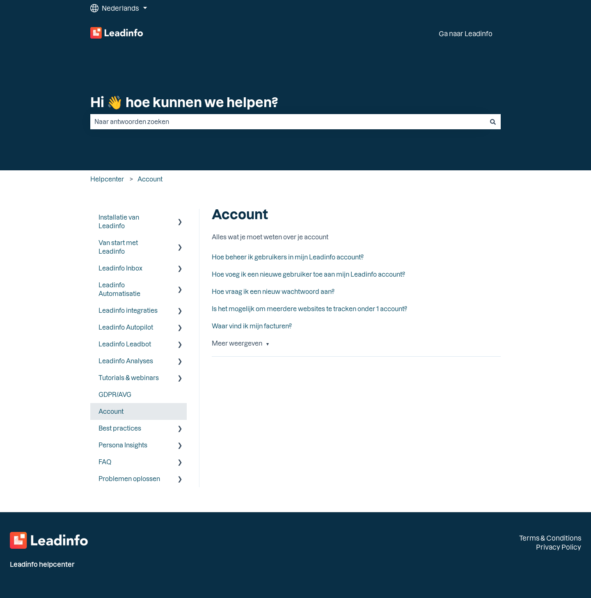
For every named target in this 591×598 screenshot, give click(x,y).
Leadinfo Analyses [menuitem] (125, 360)
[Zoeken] (493, 121)
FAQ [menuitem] (104, 461)
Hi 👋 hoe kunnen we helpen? (184, 102)
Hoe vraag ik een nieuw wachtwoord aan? (273, 291)
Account (150, 179)
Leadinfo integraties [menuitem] (128, 310)
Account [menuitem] (111, 411)
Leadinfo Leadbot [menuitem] (124, 344)
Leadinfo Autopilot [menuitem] (125, 327)
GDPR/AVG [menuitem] (114, 394)
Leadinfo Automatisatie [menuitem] (119, 289)
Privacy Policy (558, 547)
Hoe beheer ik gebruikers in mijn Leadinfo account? (288, 257)
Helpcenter (107, 179)
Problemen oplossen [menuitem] (129, 478)
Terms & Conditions (550, 538)
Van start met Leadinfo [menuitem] (118, 247)
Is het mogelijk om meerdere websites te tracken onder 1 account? (309, 308)
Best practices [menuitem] (119, 428)
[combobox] (287, 121)
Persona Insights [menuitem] (122, 445)
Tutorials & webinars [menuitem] (128, 377)
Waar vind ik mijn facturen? (252, 326)
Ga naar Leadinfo (465, 33)
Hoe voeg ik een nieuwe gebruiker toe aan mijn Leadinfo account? (308, 274)
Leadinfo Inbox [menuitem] (120, 268)
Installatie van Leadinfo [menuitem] (118, 221)
